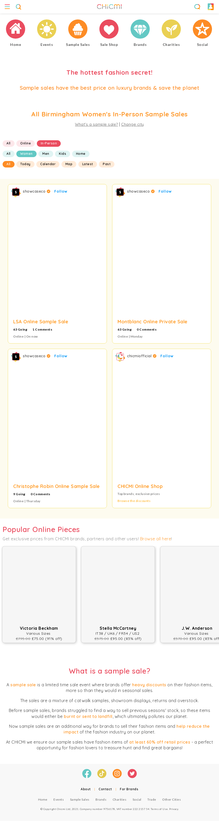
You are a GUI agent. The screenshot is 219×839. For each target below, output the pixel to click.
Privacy (173, 808)
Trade (151, 799)
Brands (100, 799)
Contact (105, 789)
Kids (62, 154)
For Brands (129, 789)
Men (45, 154)
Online (25, 143)
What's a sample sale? (96, 124)
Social (137, 799)
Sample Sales (80, 799)
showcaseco (36, 191)
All (8, 143)
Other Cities (171, 799)
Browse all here (155, 538)
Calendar (48, 164)
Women (26, 154)
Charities (120, 799)
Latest (87, 164)
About (86, 789)
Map (69, 164)
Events (58, 799)
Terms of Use (159, 808)
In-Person (49, 143)
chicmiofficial (141, 356)
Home (81, 154)
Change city (132, 124)
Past (107, 164)
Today (25, 164)
